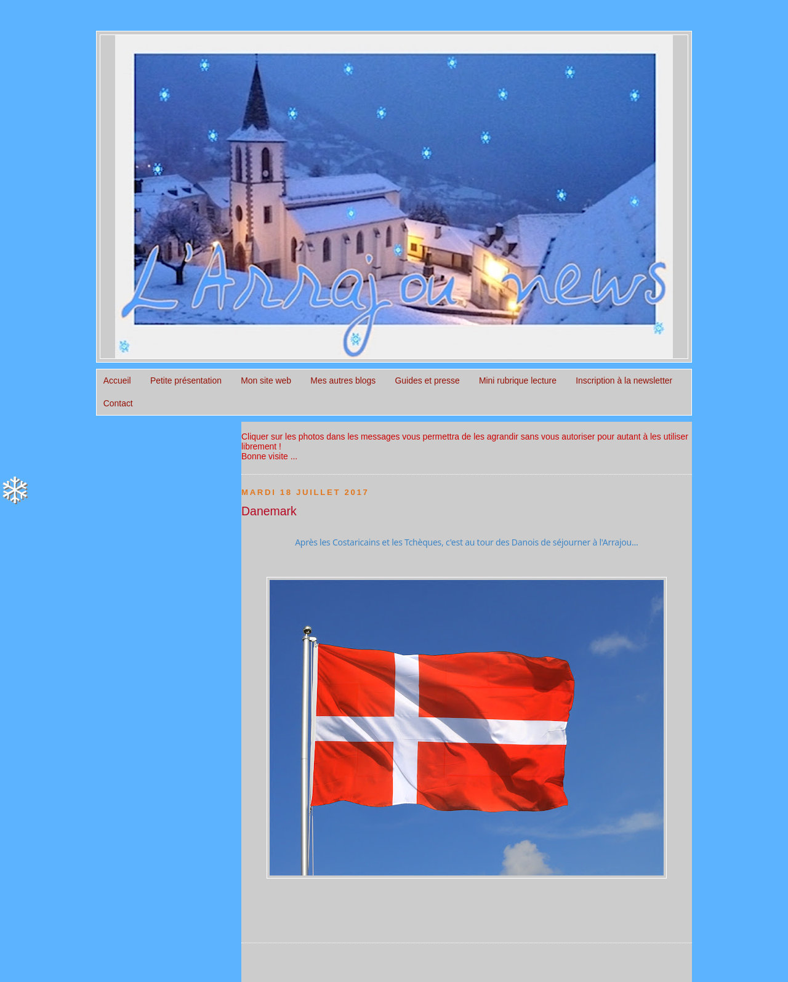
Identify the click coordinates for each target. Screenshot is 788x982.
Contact (118, 403)
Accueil (117, 380)
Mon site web (266, 380)
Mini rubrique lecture (518, 380)
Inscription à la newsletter (624, 380)
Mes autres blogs (343, 380)
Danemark (269, 511)
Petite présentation (186, 380)
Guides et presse (427, 380)
